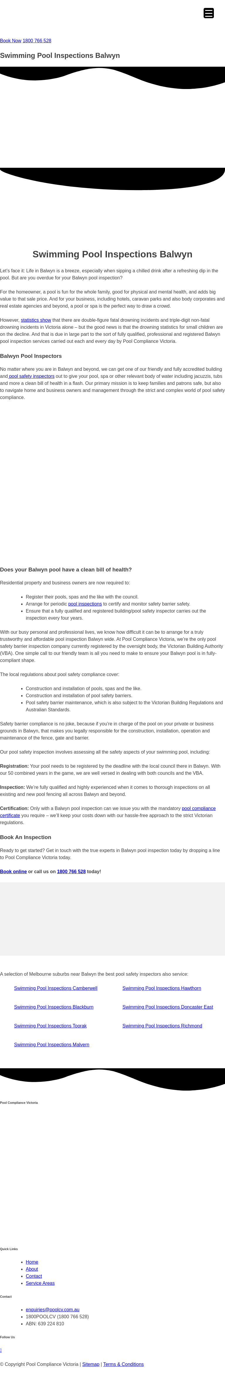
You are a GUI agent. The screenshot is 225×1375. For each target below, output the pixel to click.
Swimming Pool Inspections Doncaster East (167, 1007)
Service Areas (40, 1283)
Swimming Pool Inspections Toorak (50, 1025)
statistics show (36, 320)
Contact (34, 1276)
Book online (13, 871)
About (32, 1269)
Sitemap (91, 1364)
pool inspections (85, 603)
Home (32, 1262)
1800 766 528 (71, 871)
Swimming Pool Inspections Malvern (51, 1044)
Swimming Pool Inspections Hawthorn (161, 988)
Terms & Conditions (123, 1364)
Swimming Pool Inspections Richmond (162, 1025)
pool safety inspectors (31, 376)
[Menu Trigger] (209, 13)
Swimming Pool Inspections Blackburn (53, 1007)
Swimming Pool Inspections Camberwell (56, 988)
